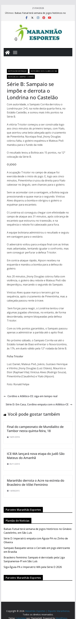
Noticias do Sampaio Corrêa (21, 77)
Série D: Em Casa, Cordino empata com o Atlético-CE (39, 404)
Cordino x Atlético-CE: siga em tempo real (30, 396)
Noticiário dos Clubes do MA (44, 71)
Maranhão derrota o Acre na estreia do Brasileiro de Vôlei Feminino (35, 482)
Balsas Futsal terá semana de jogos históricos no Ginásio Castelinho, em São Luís (40, 14)
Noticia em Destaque (17, 71)
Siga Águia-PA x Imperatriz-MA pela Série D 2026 (33, 567)
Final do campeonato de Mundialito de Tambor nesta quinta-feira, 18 (35, 429)
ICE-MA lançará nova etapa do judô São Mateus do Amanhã (36, 456)
